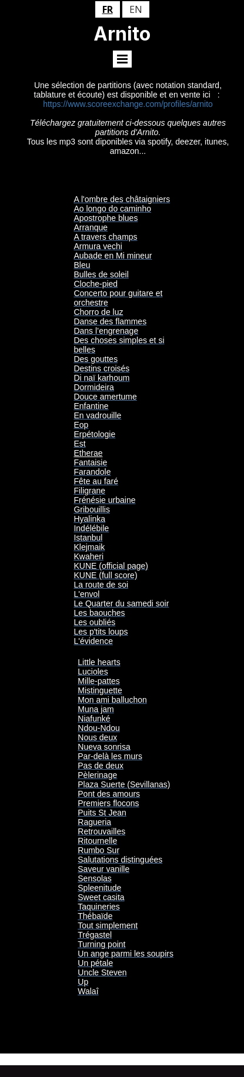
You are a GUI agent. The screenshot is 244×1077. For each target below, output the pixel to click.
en (135, 9)
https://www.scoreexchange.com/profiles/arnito (128, 104)
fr (107, 9)
